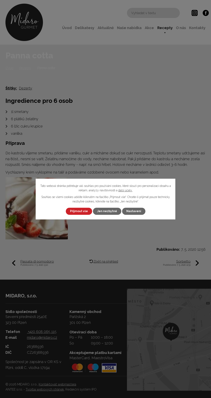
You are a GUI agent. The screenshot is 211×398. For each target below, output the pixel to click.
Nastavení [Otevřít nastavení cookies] (133, 211)
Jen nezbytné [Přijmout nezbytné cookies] (107, 211)
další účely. (125, 190)
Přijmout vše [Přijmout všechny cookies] (79, 211)
